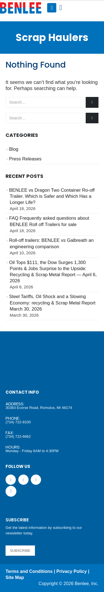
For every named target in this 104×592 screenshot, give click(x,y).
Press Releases (25, 159)
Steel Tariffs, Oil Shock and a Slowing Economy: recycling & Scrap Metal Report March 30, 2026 (52, 303)
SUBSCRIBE (20, 551)
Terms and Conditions (29, 571)
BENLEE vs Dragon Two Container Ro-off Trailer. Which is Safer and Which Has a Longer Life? (52, 196)
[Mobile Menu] (51, 7)
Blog (13, 149)
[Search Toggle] (60, 7)
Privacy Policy (71, 571)
